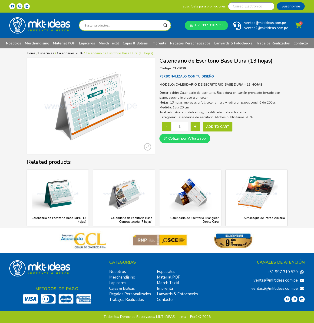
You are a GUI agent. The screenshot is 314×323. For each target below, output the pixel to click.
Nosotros (13, 43)
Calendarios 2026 (70, 53)
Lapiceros (87, 43)
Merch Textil (109, 43)
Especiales (46, 53)
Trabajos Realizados (273, 43)
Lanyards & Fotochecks (233, 43)
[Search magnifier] (165, 25)
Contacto (301, 43)
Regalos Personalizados (190, 43)
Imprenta (159, 43)
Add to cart (217, 126)
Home (31, 53)
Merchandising (37, 43)
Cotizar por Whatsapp (185, 138)
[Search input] (123, 25)
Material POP (64, 43)
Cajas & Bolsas (135, 43)
